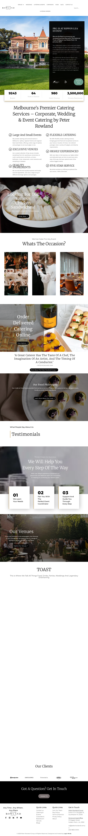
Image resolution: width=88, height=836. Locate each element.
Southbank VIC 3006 (75, 814)
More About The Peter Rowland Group (43, 370)
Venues (38, 821)
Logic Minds (67, 833)
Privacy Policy (56, 816)
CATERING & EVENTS (39, 4)
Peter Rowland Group (75, 810)
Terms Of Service (58, 814)
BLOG (62, 4)
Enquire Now (78, 82)
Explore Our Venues (20, 545)
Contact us (40, 810)
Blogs (38, 823)
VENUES (20, 4)
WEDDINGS (29, 4)
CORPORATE (50, 4)
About (54, 819)
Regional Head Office (75, 818)
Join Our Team (57, 810)
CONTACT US (68, 4)
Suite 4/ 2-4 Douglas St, (76, 812)
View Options (21, 342)
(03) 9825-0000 (73, 830)
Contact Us (44, 796)
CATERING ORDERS (45, 11)
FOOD (57, 4)
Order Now (22, 216)
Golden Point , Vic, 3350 (76, 822)
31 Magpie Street (74, 820)
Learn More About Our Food (44, 396)
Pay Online (56, 812)
